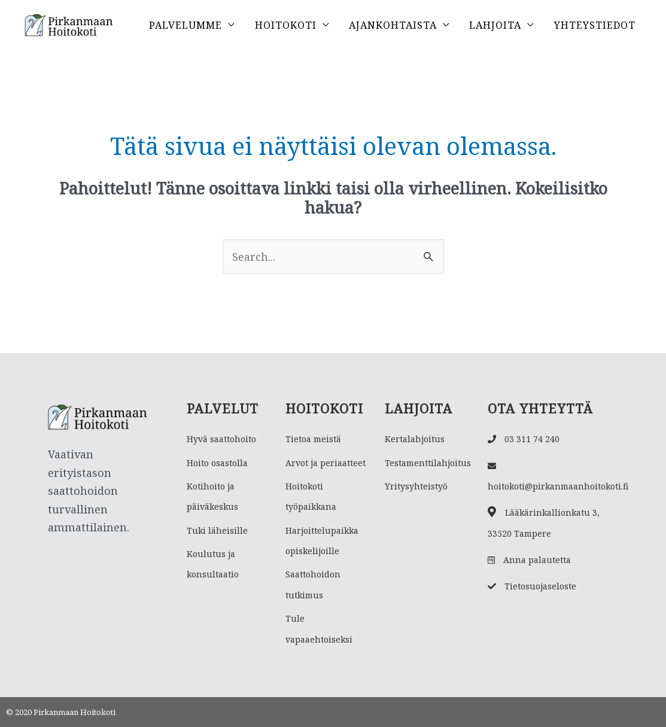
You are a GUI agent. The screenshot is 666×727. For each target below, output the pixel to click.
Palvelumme (185, 25)
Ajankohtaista (393, 25)
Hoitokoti (286, 25)
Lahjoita (495, 25)
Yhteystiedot (594, 25)
